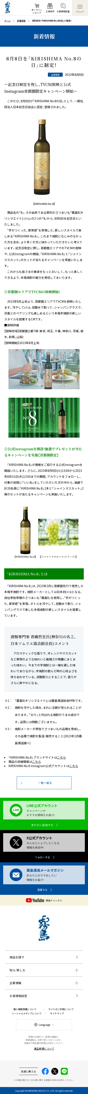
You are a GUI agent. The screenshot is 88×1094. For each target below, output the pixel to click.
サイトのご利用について (61, 1009)
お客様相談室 (18, 996)
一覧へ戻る (45, 783)
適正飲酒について (44, 1048)
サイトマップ (57, 1013)
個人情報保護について (25, 1009)
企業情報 (15, 983)
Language (44, 1024)
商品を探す (16, 957)
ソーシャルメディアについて (27, 1013)
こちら (61, 757)
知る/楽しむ (17, 970)
